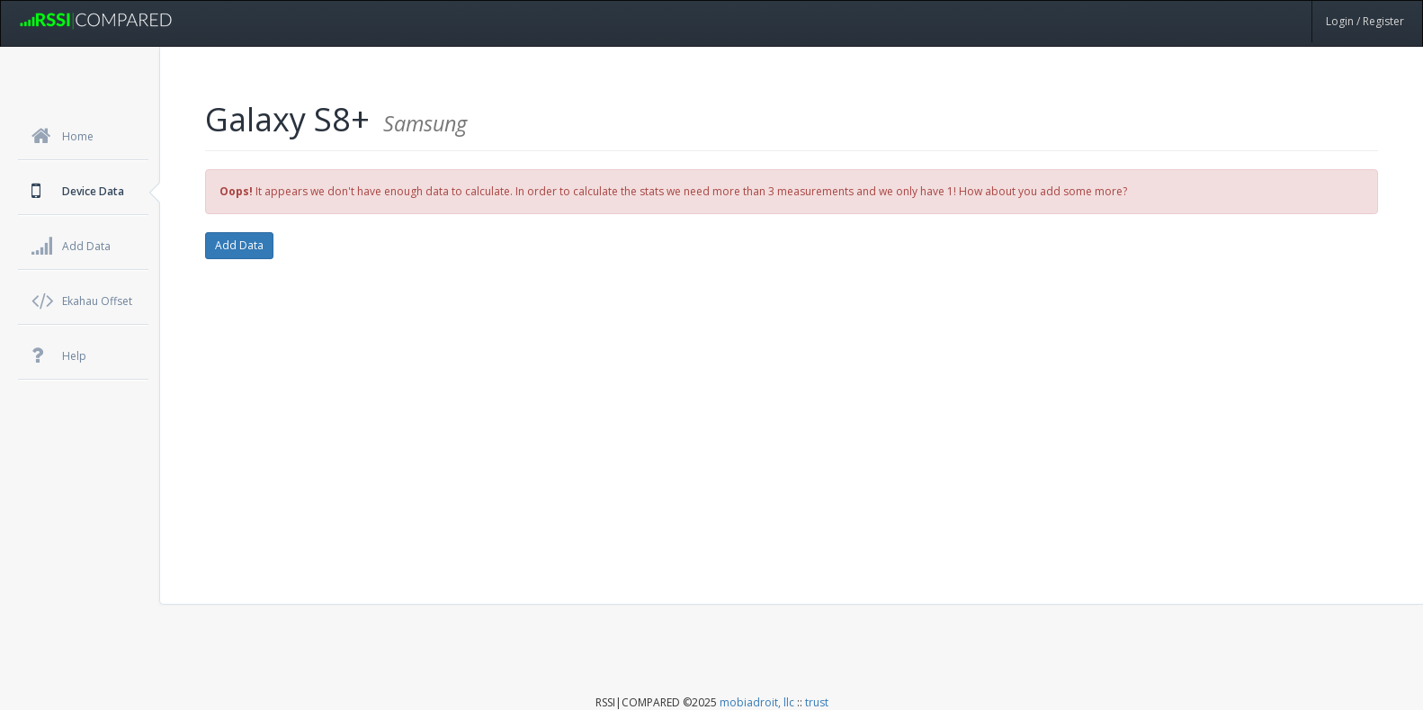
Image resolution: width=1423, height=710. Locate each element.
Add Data (239, 245)
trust (816, 702)
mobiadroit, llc (757, 702)
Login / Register (1365, 21)
